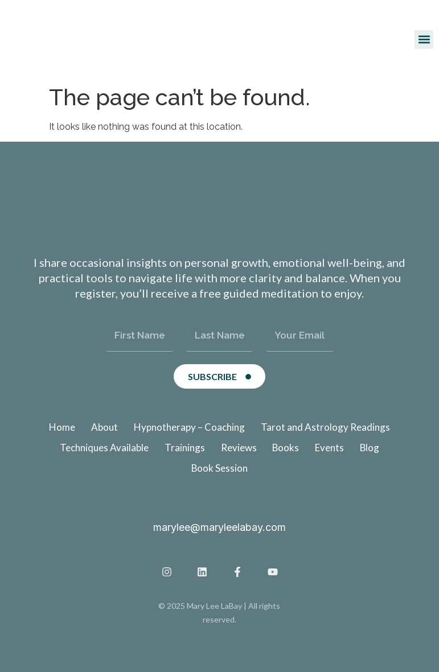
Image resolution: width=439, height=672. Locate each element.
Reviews (238, 448)
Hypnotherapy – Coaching (189, 427)
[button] (424, 39)
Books (285, 448)
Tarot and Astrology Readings (325, 427)
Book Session (219, 468)
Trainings (184, 448)
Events (329, 448)
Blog (370, 448)
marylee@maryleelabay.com (219, 527)
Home (62, 427)
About (104, 427)
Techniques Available (103, 448)
